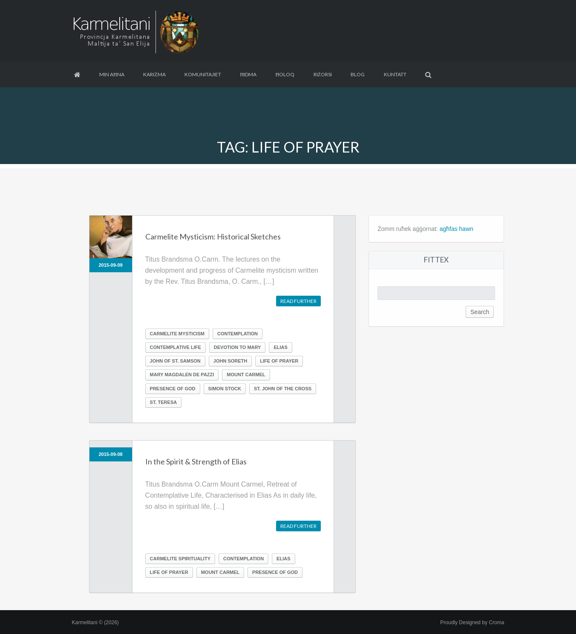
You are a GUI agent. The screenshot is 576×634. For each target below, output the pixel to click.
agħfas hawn (456, 228)
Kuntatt (395, 74)
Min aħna (111, 74)
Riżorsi (323, 74)
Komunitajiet (202, 74)
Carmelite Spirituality (180, 558)
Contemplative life (175, 347)
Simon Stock (224, 388)
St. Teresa (163, 402)
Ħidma (248, 74)
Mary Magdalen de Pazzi (182, 374)
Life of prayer (279, 360)
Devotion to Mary (237, 347)
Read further (298, 301)
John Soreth (230, 360)
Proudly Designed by (472, 622)
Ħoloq (285, 74)
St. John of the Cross (282, 388)
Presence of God (173, 388)
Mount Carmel (246, 374)
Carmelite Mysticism (177, 333)
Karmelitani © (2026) (95, 622)
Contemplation (237, 333)
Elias (280, 347)
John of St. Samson (175, 360)
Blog (358, 74)
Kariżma (154, 74)
